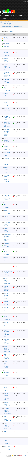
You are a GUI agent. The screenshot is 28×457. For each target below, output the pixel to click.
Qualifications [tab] (5, 31)
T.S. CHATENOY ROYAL (7, 239)
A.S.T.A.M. (6, 40)
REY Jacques (7, 152)
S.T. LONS (6, 82)
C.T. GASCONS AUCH (6, 335)
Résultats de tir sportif (12, 22)
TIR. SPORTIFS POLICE (6, 163)
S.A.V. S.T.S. (7, 219)
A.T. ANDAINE (7, 246)
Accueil (4, 22)
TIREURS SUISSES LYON (6, 134)
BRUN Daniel (7, 265)
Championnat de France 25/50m (9, 25)
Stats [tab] (11, 31)
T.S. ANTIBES (7, 213)
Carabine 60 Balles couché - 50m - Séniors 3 (12, 26)
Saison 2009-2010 (8, 23)
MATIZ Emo (6, 116)
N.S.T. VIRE (6, 141)
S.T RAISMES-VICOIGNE (6, 180)
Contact (25, 455)
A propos (9, 455)
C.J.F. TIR (6, 61)
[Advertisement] (14, 188)
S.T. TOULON (7, 231)
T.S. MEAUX (7, 405)
